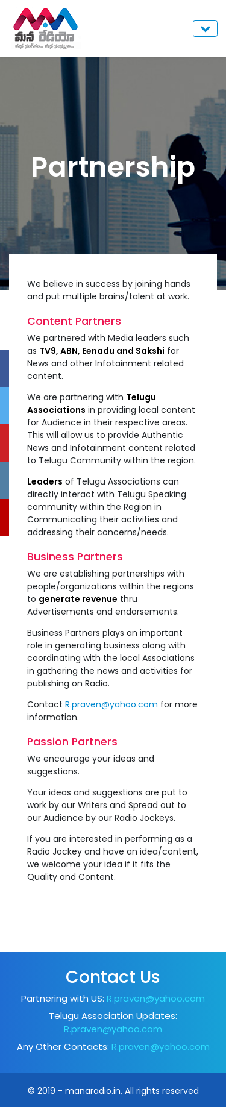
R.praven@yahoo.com (111, 704)
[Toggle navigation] (205, 28)
